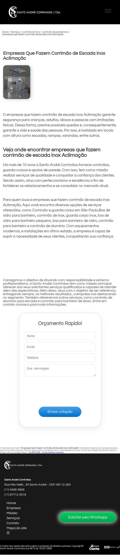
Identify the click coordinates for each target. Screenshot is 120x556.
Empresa (14, 509)
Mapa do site (17, 529)
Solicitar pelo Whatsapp (88, 517)
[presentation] (60, 390)
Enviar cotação (59, 413)
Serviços (13, 519)
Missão (12, 514)
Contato (13, 524)
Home (11, 504)
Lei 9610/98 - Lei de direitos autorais (46, 454)
